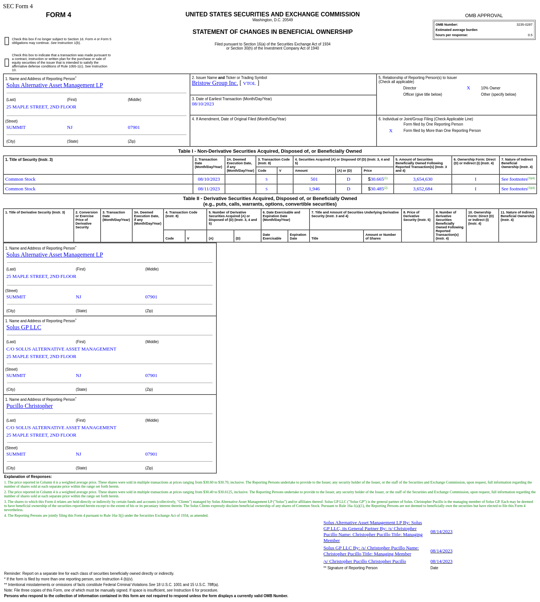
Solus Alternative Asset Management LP (54, 85)
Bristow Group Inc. (215, 83)
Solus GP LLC (23, 327)
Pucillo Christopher (29, 406)
